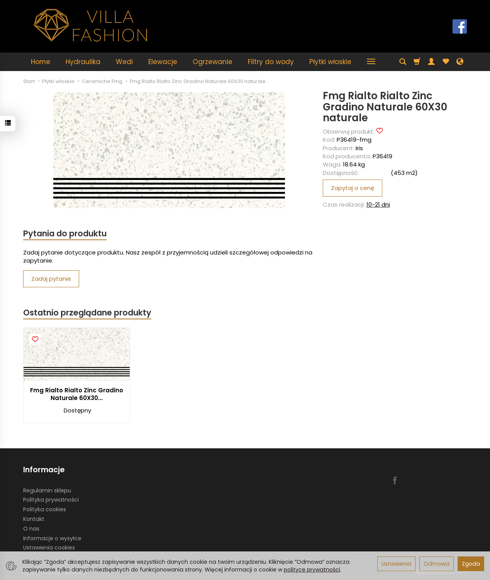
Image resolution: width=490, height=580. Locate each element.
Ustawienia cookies (49, 547)
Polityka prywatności (51, 500)
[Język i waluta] (460, 62)
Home (40, 61)
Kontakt (33, 519)
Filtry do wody (271, 61)
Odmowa (436, 564)
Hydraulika (83, 61)
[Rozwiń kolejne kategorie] (371, 62)
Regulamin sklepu (47, 490)
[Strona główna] (90, 25)
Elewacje (162, 61)
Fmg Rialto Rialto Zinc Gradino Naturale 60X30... (76, 394)
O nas (31, 529)
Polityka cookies (44, 509)
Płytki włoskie (330, 61)
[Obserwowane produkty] (445, 62)
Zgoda (471, 564)
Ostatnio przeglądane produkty (87, 312)
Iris (359, 148)
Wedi (124, 61)
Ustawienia (396, 564)
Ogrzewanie (212, 61)
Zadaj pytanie (51, 279)
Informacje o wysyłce (52, 538)
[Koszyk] (417, 62)
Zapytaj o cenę (352, 188)
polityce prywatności (312, 569)
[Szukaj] (402, 62)
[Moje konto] (431, 62)
